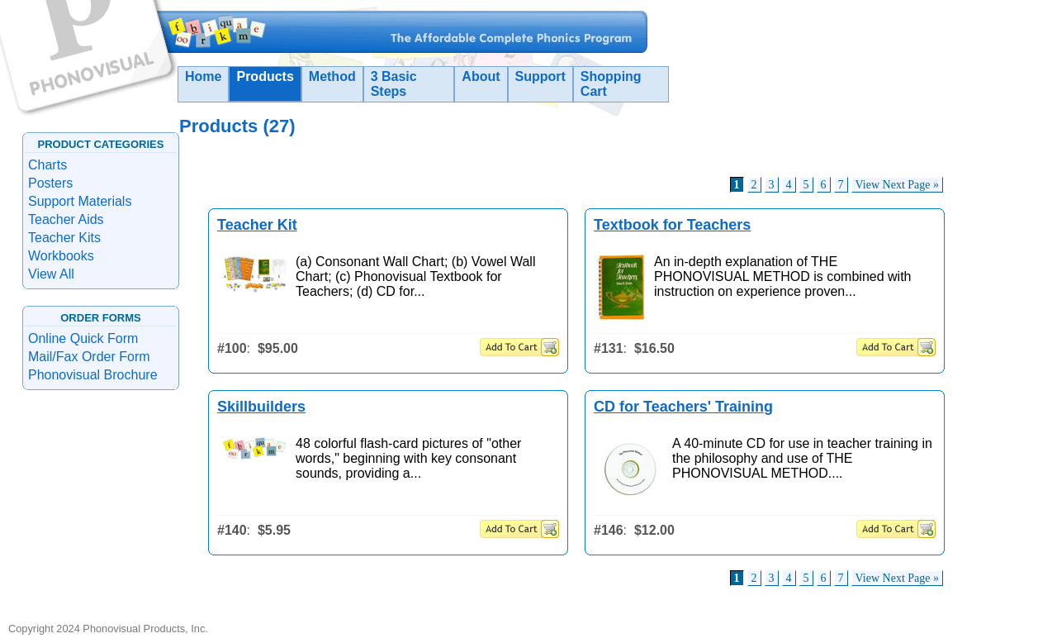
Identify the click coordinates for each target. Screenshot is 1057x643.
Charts (47, 165)
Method (332, 76)
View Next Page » (897, 185)
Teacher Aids (66, 219)
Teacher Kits (64, 238)
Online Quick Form (83, 338)
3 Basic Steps (394, 83)
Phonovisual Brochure (93, 375)
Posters (50, 183)
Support (540, 76)
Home (203, 76)
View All (51, 274)
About (481, 76)
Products (264, 76)
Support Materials (79, 201)
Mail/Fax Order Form (89, 357)
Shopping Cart (611, 83)
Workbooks (61, 256)
